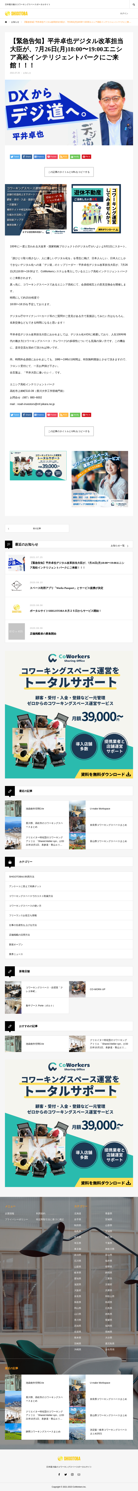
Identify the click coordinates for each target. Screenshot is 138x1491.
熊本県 (77, 1337)
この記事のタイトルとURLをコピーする (69, 172)
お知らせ (27, 73)
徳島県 (108, 1314)
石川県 (77, 1260)
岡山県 (77, 1308)
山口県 (77, 1314)
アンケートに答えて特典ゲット (25, 886)
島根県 (108, 1302)
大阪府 (77, 1290)
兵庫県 (108, 1290)
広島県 (108, 1308)
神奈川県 (109, 1249)
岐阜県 (77, 1272)
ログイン (124, 13)
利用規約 (40, 1213)
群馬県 (108, 1237)
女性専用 (109, 1349)
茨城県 (108, 1231)
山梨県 (77, 1266)
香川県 (77, 1320)
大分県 (108, 1337)
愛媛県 (108, 1320)
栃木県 (77, 1237)
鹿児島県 (109, 1343)
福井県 (108, 1260)
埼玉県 (77, 1243)
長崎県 (108, 1331)
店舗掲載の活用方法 (19, 934)
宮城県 (108, 1219)
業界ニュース (16, 954)
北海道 (77, 1213)
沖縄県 (77, 1349)
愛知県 (77, 1278)
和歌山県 (109, 1296)
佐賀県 (77, 1331)
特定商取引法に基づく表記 (50, 1219)
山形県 (108, 1225)
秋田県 (77, 1225)
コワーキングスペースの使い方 (25, 905)
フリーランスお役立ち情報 (23, 915)
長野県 (108, 1266)
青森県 (108, 1213)
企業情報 (9, 1213)
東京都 (77, 1249)
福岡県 (108, 1325)
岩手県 (77, 1219)
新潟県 (77, 1255)
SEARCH (133, 4)
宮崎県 (77, 1343)
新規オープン (16, 944)
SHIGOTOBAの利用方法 (21, 876)
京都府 (108, 1284)
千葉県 (108, 1243)
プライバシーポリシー (16, 1219)
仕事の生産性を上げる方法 (23, 925)
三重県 (108, 1278)
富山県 (108, 1255)
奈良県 (77, 1296)
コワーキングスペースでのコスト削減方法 (31, 896)
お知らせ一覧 (118, 545)
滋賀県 (77, 1284)
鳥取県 (77, 1302)
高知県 (77, 1325)
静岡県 (108, 1272)
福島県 (77, 1231)
